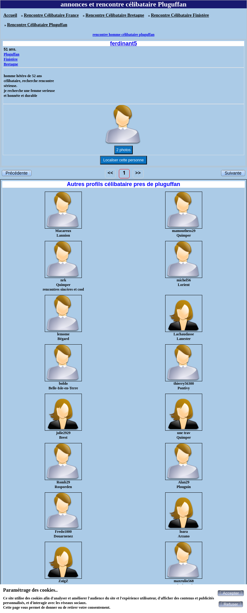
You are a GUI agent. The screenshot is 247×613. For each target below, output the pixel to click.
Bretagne (11, 64)
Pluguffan (11, 54)
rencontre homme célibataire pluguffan (123, 34)
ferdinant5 (123, 43)
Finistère (11, 59)
